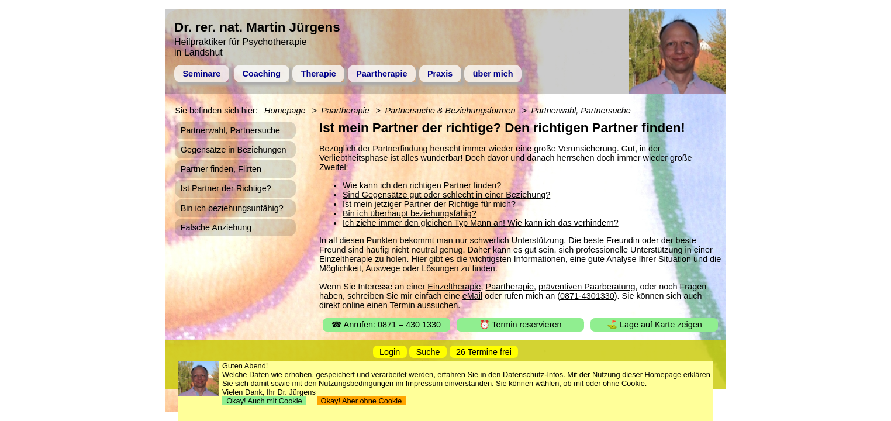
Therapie (318, 73)
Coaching (262, 73)
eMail (472, 296)
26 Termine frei (484, 352)
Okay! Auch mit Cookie (264, 400)
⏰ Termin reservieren (520, 324)
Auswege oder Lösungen (411, 268)
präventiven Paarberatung (587, 286)
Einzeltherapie (345, 259)
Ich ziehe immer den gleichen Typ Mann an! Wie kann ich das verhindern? (481, 222)
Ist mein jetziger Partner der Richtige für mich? (429, 204)
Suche (428, 352)
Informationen (539, 259)
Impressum (424, 383)
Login (389, 352)
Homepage (284, 110)
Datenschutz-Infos (533, 374)
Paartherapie (381, 73)
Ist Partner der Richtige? (226, 188)
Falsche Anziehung (216, 227)
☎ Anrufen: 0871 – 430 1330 (386, 324)
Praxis (440, 73)
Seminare (201, 73)
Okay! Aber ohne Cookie (361, 400)
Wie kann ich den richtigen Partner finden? (422, 185)
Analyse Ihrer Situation (648, 259)
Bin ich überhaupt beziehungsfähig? (409, 213)
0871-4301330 (587, 296)
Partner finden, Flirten (221, 169)
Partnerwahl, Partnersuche (580, 110)
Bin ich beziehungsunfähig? (232, 208)
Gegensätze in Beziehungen (233, 149)
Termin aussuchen (424, 305)
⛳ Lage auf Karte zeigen (654, 324)
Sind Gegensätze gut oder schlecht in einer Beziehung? (446, 194)
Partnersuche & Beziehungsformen (450, 110)
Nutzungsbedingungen (356, 383)
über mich (493, 73)
